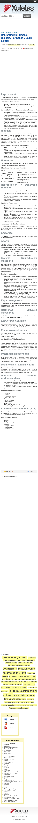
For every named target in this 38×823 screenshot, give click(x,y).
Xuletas (13, 816)
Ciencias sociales (9, 776)
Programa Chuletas (14, 44)
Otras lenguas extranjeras (11, 789)
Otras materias (8, 758)
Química (6, 767)
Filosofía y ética (8, 762)
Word (9, 719)
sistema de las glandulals (15, 657)
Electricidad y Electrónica (11, 773)
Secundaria (7, 746)
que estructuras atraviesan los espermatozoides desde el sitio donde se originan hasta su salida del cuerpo (19, 681)
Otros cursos (7, 753)
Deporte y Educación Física (11, 796)
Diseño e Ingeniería (9, 797)
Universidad (7, 750)
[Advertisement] (19, 25)
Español (6, 784)
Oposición (7, 752)
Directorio (9, 32)
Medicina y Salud (8, 780)
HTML (9, 723)
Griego (6, 787)
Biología (15, 32)
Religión (6, 794)
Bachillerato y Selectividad (11, 747)
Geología (6, 791)
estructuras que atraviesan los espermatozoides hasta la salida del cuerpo (19, 660)
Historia (6, 760)
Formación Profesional (10, 749)
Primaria (6, 744)
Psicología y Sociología (10, 800)
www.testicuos (10, 669)
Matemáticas (7, 763)
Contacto (18, 816)
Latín (5, 786)
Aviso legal (24, 816)
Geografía (7, 770)
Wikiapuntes (18, 819)
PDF (8, 727)
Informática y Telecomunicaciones (13, 772)
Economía (7, 774)
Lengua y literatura (9, 759)
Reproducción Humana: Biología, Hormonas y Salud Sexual (16, 38)
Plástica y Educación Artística (12, 798)
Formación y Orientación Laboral (13, 782)
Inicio (2, 32)
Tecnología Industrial (9, 790)
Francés (6, 783)
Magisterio (7, 779)
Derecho (6, 777)
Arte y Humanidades (9, 801)
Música (6, 793)
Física (5, 766)
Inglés (5, 769)
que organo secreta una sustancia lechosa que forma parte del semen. (19, 705)
